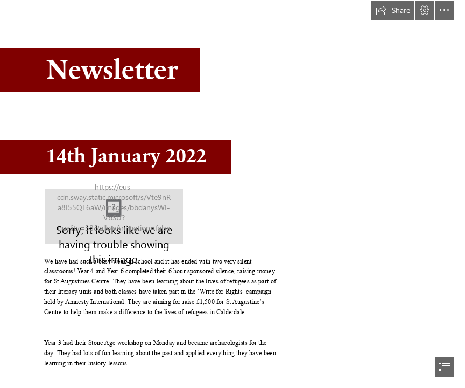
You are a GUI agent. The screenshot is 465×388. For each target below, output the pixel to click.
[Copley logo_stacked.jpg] (114, 216)
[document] (232, 194)
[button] (392, 10)
